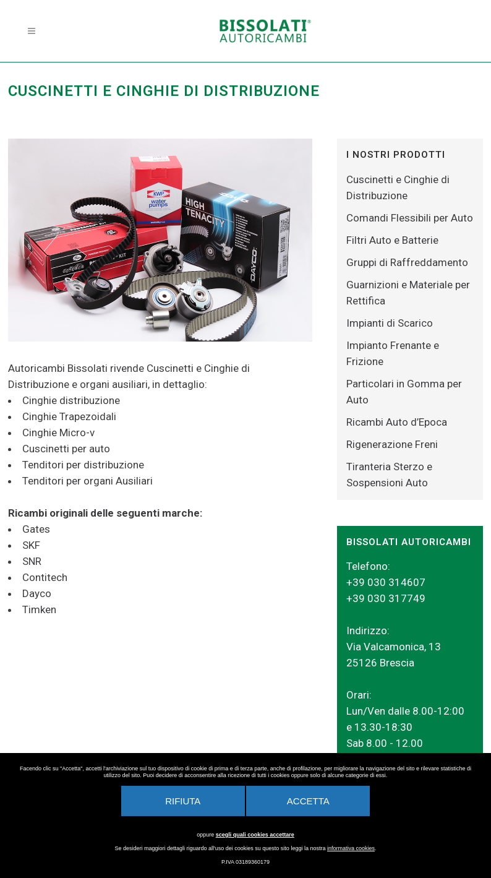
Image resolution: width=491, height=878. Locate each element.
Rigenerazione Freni (392, 444)
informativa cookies (351, 848)
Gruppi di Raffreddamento (407, 262)
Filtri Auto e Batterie (392, 240)
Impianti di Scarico (389, 323)
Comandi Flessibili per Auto (409, 218)
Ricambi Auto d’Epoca (396, 422)
